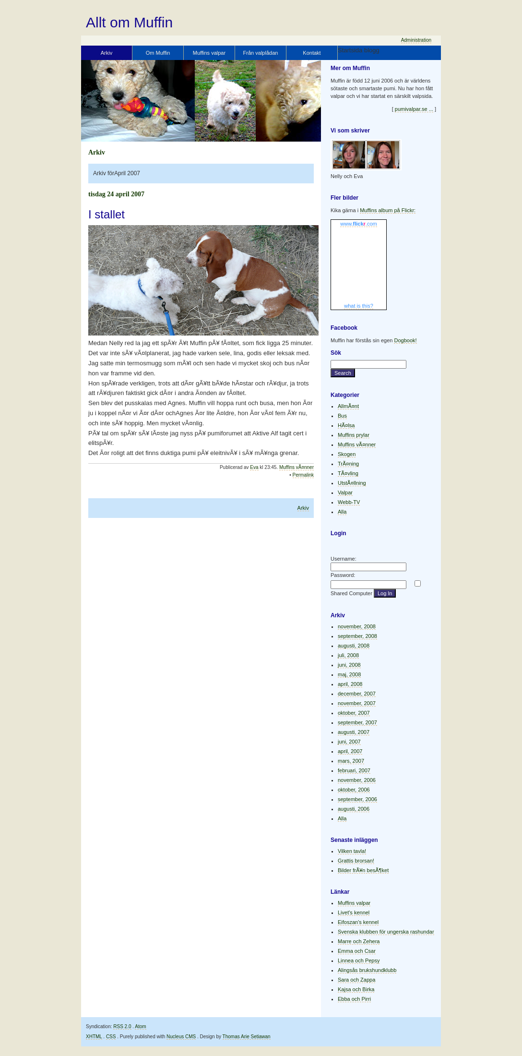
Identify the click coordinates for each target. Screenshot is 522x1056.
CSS (111, 1036)
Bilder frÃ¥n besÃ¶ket (363, 870)
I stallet (106, 214)
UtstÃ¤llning (352, 483)
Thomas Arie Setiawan (247, 1036)
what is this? (358, 306)
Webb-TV (349, 502)
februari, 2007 (354, 770)
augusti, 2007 (353, 732)
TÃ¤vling (348, 473)
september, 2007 (357, 722)
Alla (342, 512)
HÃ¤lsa (346, 425)
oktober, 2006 (354, 789)
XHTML (94, 1036)
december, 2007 (357, 693)
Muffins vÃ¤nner (296, 467)
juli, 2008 (348, 655)
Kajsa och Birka (356, 989)
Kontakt (311, 53)
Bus (342, 416)
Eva (254, 467)
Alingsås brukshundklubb (367, 970)
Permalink (303, 475)
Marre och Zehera (359, 941)
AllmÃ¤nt (348, 406)
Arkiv (106, 53)
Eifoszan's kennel (358, 922)
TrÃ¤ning (348, 464)
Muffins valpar (209, 53)
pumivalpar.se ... (414, 109)
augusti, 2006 (353, 809)
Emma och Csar (357, 951)
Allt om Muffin (129, 22)
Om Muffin (158, 53)
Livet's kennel (353, 912)
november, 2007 (357, 703)
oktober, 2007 (354, 713)
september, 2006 (357, 799)
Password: (343, 575)
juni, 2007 (349, 741)
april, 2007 (350, 751)
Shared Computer (351, 593)
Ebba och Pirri (354, 999)
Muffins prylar (353, 435)
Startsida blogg (359, 50)
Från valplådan (260, 53)
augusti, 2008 (353, 645)
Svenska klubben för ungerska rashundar (386, 932)
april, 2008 (350, 684)
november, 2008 (357, 626)
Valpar (345, 492)
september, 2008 (357, 636)
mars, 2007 (351, 761)
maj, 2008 (349, 674)
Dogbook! (405, 340)
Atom (140, 1026)
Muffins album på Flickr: (387, 210)
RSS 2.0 (122, 1026)
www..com (358, 224)
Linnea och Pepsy (359, 960)
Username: (343, 559)
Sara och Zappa (356, 980)
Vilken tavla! (352, 851)
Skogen (347, 454)
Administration (416, 40)
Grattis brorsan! (356, 861)
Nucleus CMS (181, 1036)
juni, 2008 (349, 665)
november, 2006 (357, 780)
